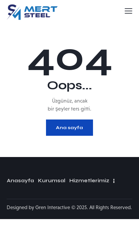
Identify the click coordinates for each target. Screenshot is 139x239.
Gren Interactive (52, 207)
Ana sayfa (69, 127)
